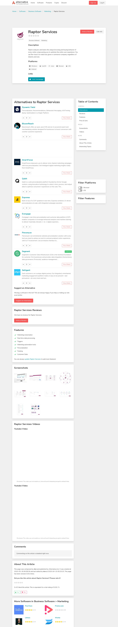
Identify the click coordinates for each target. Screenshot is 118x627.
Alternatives (83, 110)
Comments (83, 139)
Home (33, 3)
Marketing (47, 11)
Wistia (57, 618)
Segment (26, 251)
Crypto (56, 3)
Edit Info (99, 32)
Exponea (26, 197)
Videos (81, 132)
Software (40, 3)
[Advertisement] (59, 20)
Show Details (67, 118)
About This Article (85, 143)
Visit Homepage (37, 79)
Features (82, 117)
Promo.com (59, 606)
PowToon (28, 606)
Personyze (27, 232)
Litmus (27, 618)
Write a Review (87, 32)
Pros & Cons (83, 121)
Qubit (24, 178)
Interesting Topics (85, 146)
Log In (102, 3)
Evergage (26, 213)
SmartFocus (27, 160)
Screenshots (83, 128)
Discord (63, 3)
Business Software (34, 11)
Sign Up (93, 3)
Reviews (82, 114)
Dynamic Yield (28, 107)
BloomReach (28, 123)
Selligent (26, 270)
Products (49, 3)
